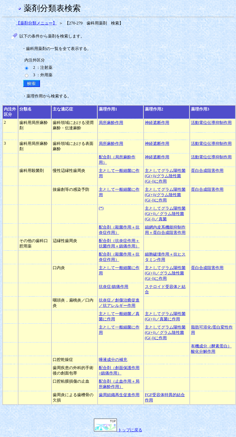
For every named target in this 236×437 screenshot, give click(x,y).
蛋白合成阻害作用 (207, 170)
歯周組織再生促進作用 (119, 395)
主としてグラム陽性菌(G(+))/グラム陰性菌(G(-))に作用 (165, 175)
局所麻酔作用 (111, 122)
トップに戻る (118, 430)
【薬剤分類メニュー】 (36, 23)
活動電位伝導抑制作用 (211, 122)
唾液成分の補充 (113, 359)
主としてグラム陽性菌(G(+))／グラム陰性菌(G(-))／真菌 (165, 213)
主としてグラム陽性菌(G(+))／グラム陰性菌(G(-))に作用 (165, 273)
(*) (101, 208)
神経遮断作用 (157, 122)
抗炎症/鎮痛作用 (113, 286)
